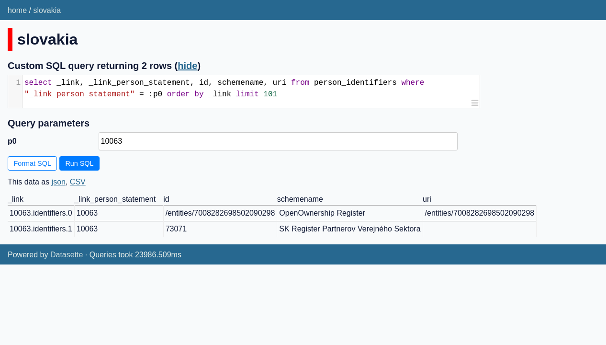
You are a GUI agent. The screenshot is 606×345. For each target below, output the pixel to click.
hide (187, 65)
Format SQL (32, 163)
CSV (78, 182)
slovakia (47, 10)
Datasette (66, 255)
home (17, 10)
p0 (12, 141)
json (59, 182)
